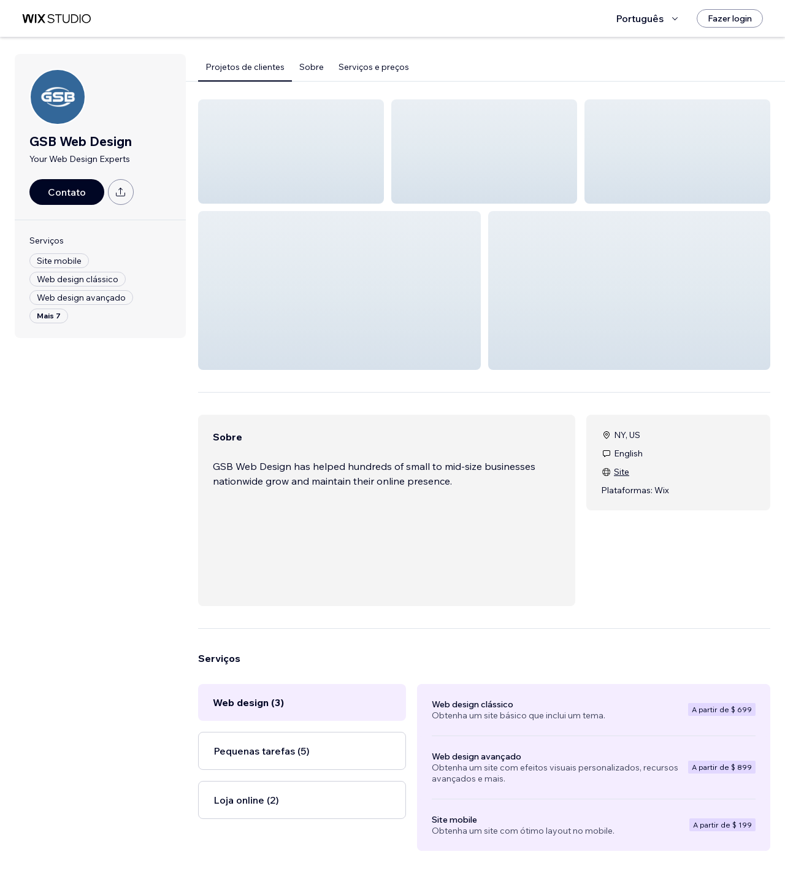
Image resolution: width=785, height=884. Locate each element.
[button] (291, 151)
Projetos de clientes (245, 66)
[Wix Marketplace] (56, 19)
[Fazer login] (730, 18)
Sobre (311, 66)
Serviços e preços (374, 66)
